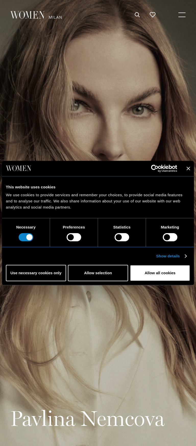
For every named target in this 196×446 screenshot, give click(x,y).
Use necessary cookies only (36, 273)
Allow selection (98, 273)
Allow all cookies (160, 273)
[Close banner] (188, 168)
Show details (168, 256)
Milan (55, 17)
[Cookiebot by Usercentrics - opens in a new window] (154, 168)
